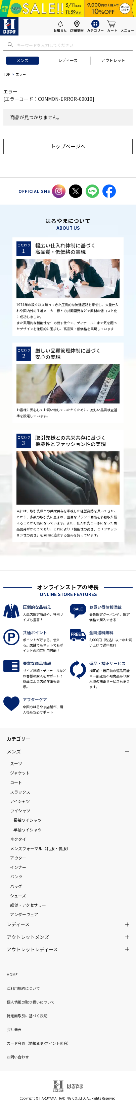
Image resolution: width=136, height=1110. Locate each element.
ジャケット (20, 772)
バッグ (16, 886)
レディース (68, 60)
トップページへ (68, 146)
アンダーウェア (24, 914)
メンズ (22, 60)
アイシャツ (20, 801)
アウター (18, 858)
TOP (6, 74)
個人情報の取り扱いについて (31, 1002)
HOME (12, 974)
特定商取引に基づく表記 (27, 1015)
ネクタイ (18, 839)
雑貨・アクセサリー (28, 905)
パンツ (16, 876)
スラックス (20, 792)
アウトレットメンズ (28, 937)
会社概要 (14, 1029)
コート (16, 782)
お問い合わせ (18, 1056)
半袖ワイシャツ (27, 829)
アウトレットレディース (32, 949)
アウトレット (113, 60)
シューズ (18, 895)
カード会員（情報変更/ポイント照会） (39, 1043)
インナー (18, 867)
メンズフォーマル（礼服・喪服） (40, 848)
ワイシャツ (20, 810)
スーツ (16, 763)
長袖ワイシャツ (27, 820)
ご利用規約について (23, 988)
